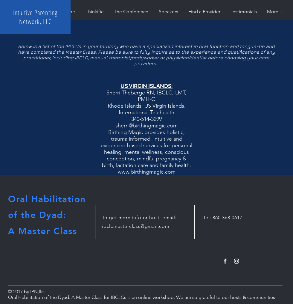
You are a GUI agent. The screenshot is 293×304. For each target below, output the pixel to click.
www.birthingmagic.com (147, 171)
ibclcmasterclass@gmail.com (136, 226)
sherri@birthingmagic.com (146, 125)
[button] (204, 11)
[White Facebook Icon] (225, 261)
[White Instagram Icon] (236, 261)
